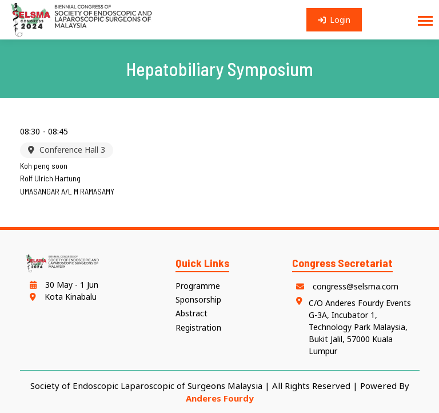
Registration (198, 327)
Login (334, 19)
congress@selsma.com (345, 286)
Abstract (191, 313)
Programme (197, 285)
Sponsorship (198, 299)
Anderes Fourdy (220, 398)
